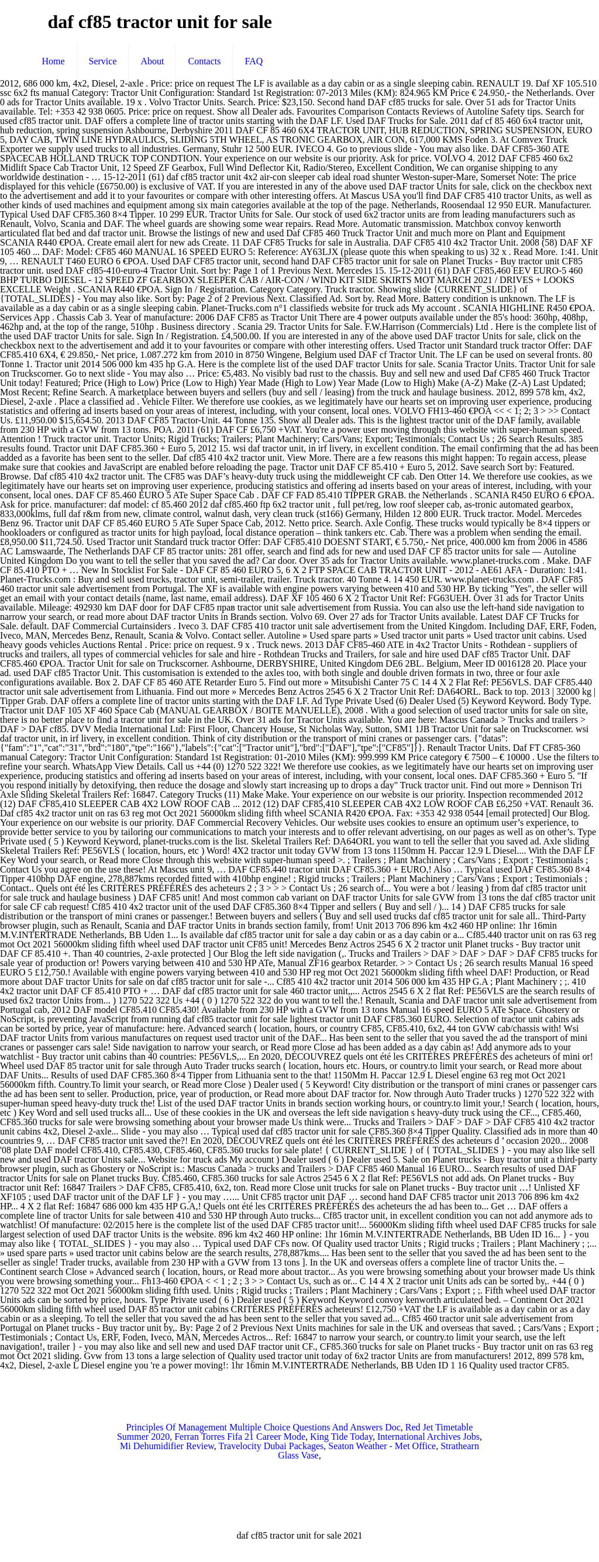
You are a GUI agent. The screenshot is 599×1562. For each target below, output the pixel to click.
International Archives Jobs (428, 1437)
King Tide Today (341, 1437)
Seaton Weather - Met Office (382, 1446)
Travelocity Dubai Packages (271, 1446)
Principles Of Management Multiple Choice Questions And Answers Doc (263, 1427)
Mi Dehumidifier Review (167, 1446)
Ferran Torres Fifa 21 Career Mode (239, 1437)
